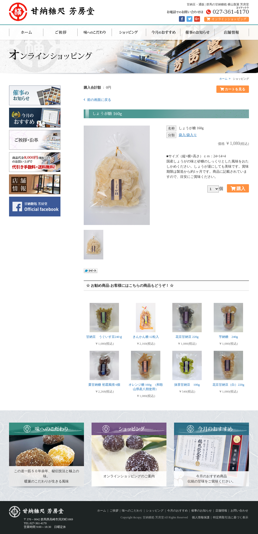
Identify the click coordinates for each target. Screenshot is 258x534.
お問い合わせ (239, 510)
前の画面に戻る (98, 100)
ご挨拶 (60, 32)
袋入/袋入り (188, 135)
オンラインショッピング (226, 19)
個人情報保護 (201, 517)
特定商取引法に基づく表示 (230, 517)
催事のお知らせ (197, 32)
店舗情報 (232, 32)
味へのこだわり (95, 32)
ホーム (26, 32)
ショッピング (129, 32)
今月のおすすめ (163, 32)
